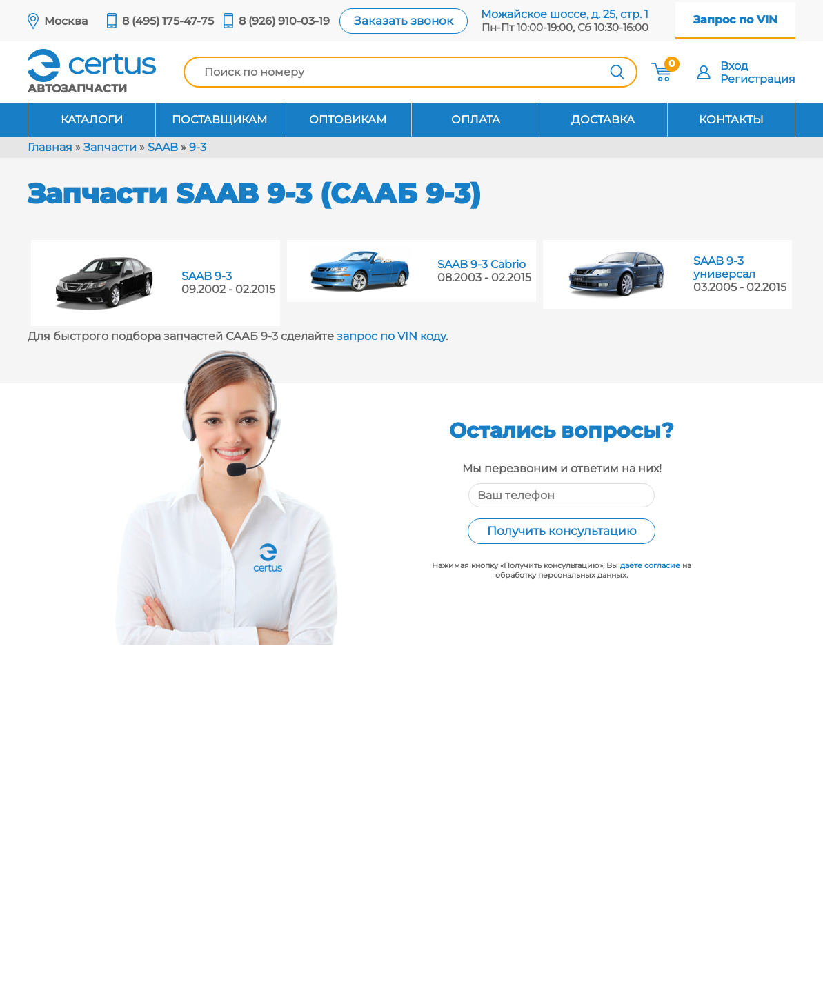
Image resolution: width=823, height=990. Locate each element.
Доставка (603, 119)
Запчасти (110, 147)
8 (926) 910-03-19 (284, 21)
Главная (50, 147)
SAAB (163, 147)
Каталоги (92, 119)
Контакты (731, 119)
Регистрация (757, 78)
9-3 (197, 147)
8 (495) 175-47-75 (168, 21)
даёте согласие (650, 565)
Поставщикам (219, 119)
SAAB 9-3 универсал (724, 267)
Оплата (475, 119)
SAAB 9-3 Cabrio (481, 264)
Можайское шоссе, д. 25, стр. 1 (564, 14)
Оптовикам (347, 119)
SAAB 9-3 (206, 276)
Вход (734, 65)
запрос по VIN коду (391, 336)
